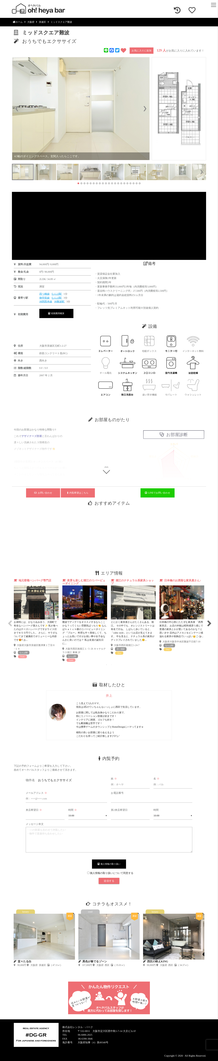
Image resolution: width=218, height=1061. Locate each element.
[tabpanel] (36, 619)
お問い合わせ (43, 493)
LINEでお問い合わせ (157, 493)
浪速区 (42, 22)
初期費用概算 (56, 313)
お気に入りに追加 (141, 50)
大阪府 (30, 22)
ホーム (18, 22)
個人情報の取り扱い (109, 864)
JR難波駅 (59, 301)
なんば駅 (56, 294)
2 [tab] (111, 664)
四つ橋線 (44, 294)
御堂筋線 (44, 297)
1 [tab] (106, 664)
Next (208, 620)
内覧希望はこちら (77, 493)
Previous (9, 620)
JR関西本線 (45, 301)
